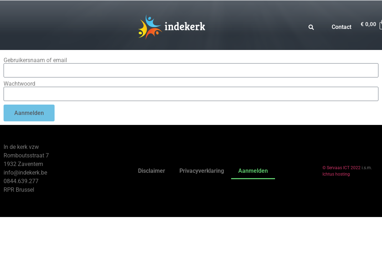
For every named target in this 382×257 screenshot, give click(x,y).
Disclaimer (151, 170)
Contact (341, 27)
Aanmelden (253, 170)
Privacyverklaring (201, 170)
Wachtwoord (19, 84)
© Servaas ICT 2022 (341, 167)
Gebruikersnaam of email (35, 60)
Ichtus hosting (336, 174)
